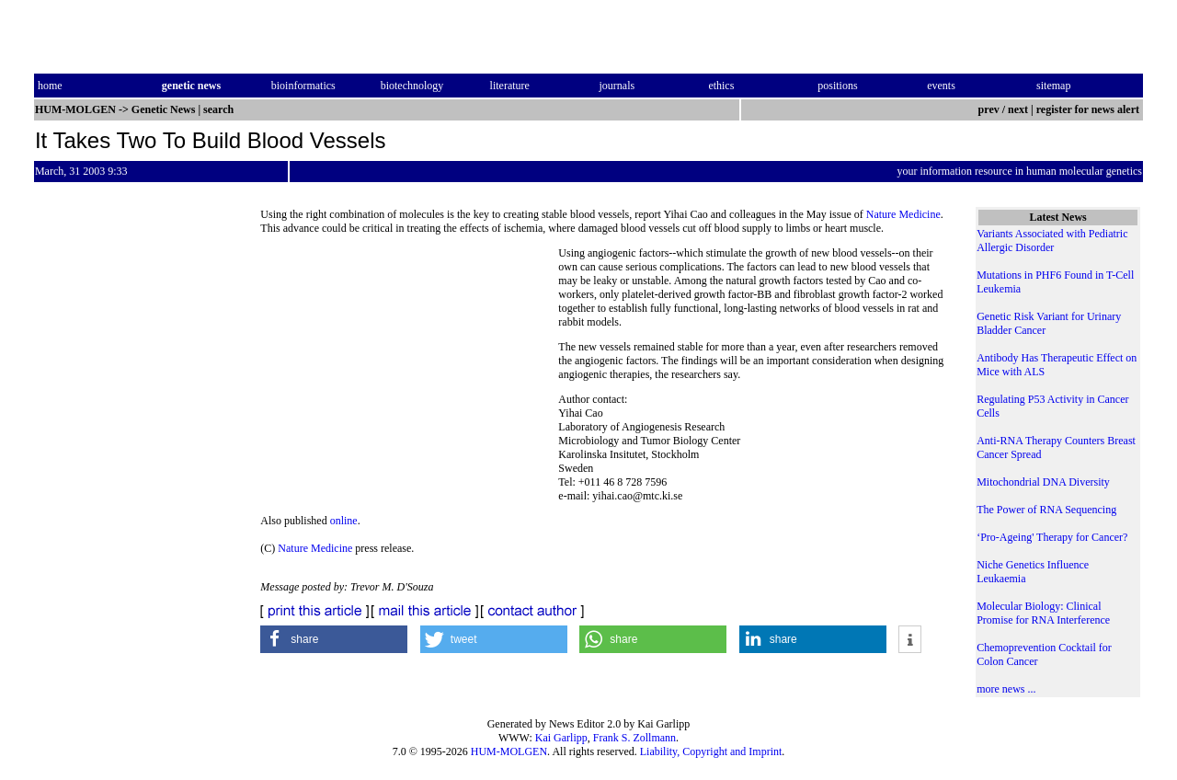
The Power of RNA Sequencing (1046, 509)
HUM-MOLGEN (509, 751)
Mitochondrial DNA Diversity (1043, 482)
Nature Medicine (903, 214)
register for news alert (1089, 109)
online (344, 520)
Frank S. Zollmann (634, 737)
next (1018, 109)
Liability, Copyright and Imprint (711, 751)
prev (989, 109)
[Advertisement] (409, 373)
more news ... (1006, 688)
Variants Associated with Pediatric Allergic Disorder (1052, 240)
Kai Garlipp (561, 737)
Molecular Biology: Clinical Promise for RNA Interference (1043, 613)
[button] (333, 639)
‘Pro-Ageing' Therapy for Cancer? (1052, 537)
